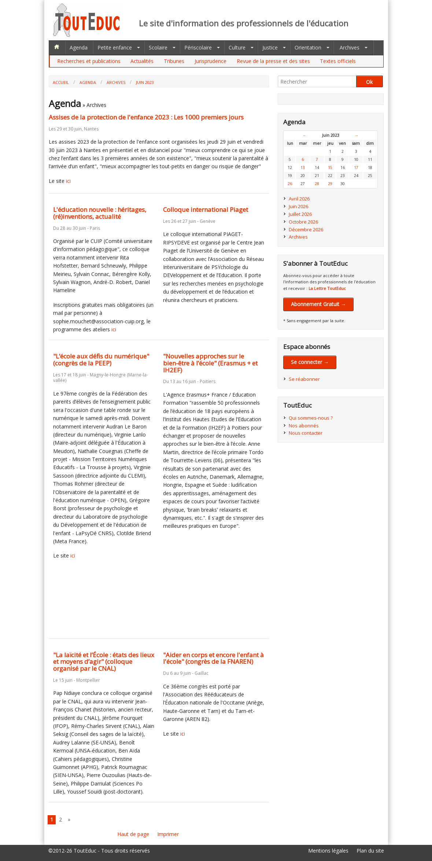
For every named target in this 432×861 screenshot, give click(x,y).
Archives (349, 47)
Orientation (308, 47)
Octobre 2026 (303, 221)
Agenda (79, 47)
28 (317, 183)
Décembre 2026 (306, 229)
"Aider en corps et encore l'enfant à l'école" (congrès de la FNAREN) (213, 658)
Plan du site (370, 850)
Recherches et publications (89, 61)
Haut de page (133, 834)
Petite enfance (114, 47)
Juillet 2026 (300, 214)
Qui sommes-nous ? (311, 418)
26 (290, 183)
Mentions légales (328, 850)
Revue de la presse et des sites (273, 61)
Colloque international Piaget (205, 209)
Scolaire (158, 47)
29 (330, 183)
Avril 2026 (299, 198)
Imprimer (168, 834)
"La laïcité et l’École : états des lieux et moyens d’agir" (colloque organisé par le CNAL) (103, 662)
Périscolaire (198, 47)
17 (356, 167)
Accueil (61, 82)
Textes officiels (338, 61)
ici (68, 180)
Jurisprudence (210, 61)
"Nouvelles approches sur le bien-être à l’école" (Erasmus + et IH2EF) (210, 363)
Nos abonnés (304, 425)
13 (302, 167)
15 (330, 167)
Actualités (142, 61)
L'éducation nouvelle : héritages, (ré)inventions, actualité (99, 213)
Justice (270, 47)
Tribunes (174, 61)
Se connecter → (310, 361)
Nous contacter (305, 433)
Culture (237, 47)
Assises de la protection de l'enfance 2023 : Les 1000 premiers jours (146, 117)
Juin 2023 (145, 82)
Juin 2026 (298, 206)
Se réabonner (304, 379)
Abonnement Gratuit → (318, 304)
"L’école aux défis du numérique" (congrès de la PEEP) (101, 359)
